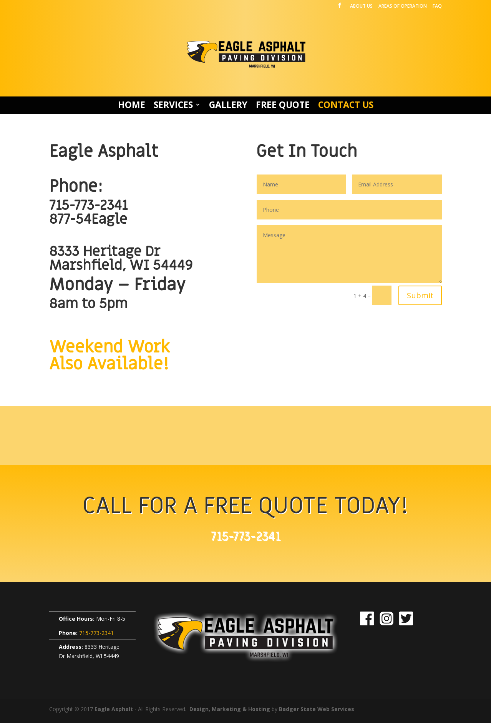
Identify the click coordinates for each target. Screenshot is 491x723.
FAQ (437, 6)
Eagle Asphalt (114, 709)
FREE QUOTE (283, 106)
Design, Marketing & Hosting (229, 709)
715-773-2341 (88, 205)
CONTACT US (345, 106)
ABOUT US (361, 6)
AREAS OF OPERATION (402, 6)
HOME (131, 106)
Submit (420, 295)
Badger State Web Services (316, 709)
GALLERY (228, 106)
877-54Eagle (88, 219)
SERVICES (173, 106)
